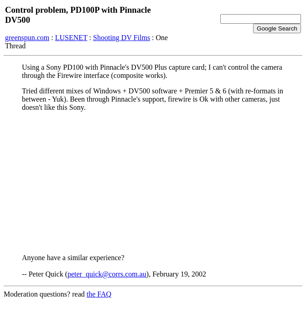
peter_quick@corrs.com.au (106, 274)
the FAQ (99, 294)
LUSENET (71, 37)
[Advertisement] (153, 182)
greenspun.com (27, 37)
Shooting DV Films (121, 37)
